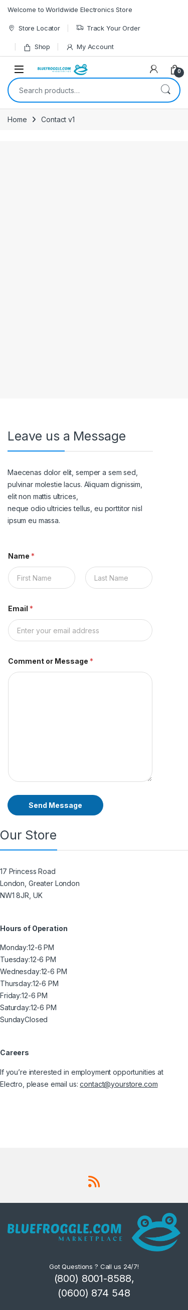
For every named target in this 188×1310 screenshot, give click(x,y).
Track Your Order (108, 28)
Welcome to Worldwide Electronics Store (70, 10)
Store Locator (34, 28)
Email (20, 608)
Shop (36, 47)
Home (17, 119)
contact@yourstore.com (118, 1084)
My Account (89, 47)
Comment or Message (50, 661)
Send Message (55, 805)
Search (165, 90)
